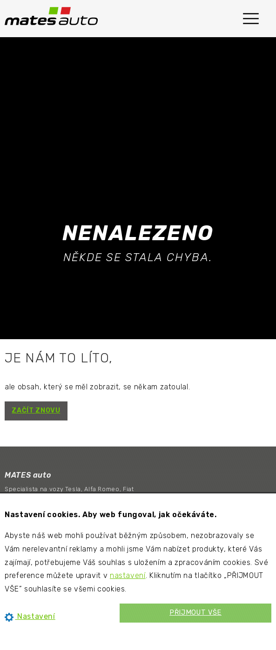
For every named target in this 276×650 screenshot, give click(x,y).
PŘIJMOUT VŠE (195, 613)
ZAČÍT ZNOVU (36, 410)
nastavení (128, 575)
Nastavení (30, 616)
